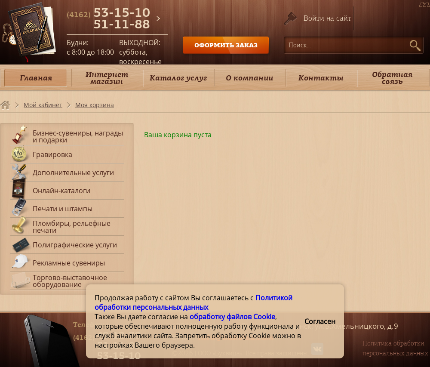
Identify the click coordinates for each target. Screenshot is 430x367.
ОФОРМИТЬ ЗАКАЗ (226, 45)
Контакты (321, 78)
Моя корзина (94, 105)
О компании (249, 78)
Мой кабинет (43, 105)
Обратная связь (392, 77)
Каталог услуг (178, 78)
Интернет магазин (107, 77)
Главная (36, 78)
